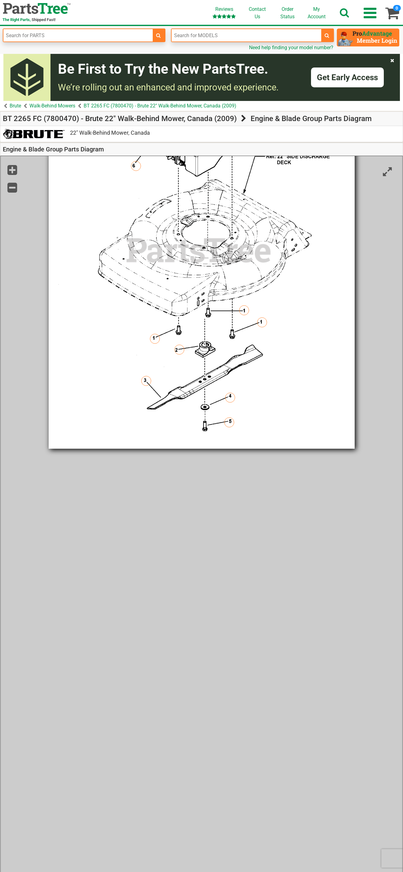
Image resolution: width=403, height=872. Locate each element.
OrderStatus (287, 13)
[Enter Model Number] (246, 35)
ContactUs (257, 13)
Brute (15, 106)
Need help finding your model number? (291, 47)
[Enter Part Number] (78, 35)
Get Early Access (347, 77)
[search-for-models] (327, 35)
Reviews (224, 12)
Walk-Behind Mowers (52, 106)
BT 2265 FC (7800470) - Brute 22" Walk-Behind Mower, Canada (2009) (160, 106)
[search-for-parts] (158, 35)
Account (317, 13)
